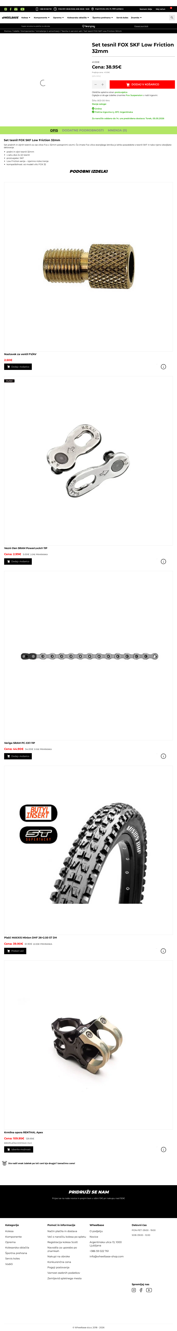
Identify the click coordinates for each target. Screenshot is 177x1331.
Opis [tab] (54, 130)
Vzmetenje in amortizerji (48, 31)
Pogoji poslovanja (58, 1267)
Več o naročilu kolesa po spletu (66, 1237)
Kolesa (26, 17)
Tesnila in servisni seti (71, 31)
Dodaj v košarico (145, 84)
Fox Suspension (134, 95)
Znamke (136, 17)
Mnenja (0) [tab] (117, 130)
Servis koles (122, 17)
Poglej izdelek (168, 366)
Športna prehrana (103, 17)
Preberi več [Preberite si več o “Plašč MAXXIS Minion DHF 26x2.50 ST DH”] (18, 951)
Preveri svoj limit (141, 26)
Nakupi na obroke (58, 1256)
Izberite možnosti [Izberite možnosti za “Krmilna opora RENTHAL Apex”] (21, 1149)
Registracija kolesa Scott (62, 1242)
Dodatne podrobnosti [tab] (83, 130)
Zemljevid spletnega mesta (64, 1278)
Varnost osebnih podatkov (63, 1273)
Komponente (42, 17)
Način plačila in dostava (62, 1231)
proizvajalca (121, 92)
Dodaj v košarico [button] (21, 366)
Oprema (59, 17)
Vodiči (9, 1264)
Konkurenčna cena (59, 1262)
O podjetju (96, 1231)
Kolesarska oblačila (78, 17)
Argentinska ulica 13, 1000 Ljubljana (107, 9)
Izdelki (16, 31)
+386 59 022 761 (45, 9)
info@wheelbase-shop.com (107, 1256)
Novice (94, 1237)
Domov (7, 31)
